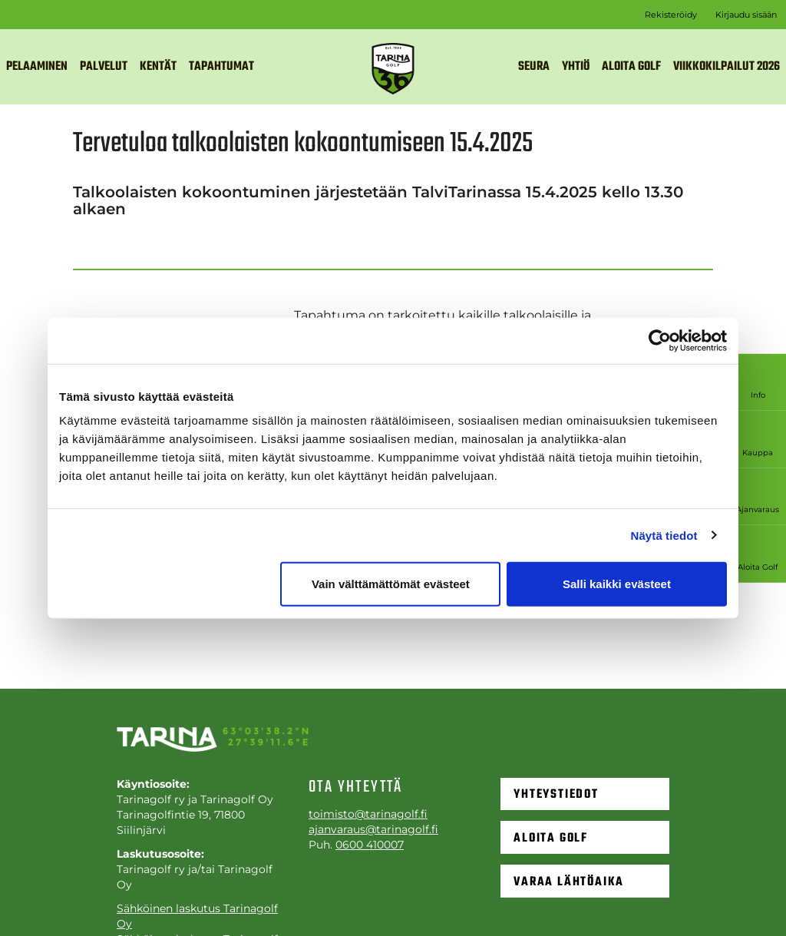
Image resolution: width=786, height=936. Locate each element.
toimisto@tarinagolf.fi (368, 814)
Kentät (158, 67)
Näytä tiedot (664, 534)
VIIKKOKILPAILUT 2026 (726, 67)
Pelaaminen (37, 67)
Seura (534, 67)
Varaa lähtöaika (569, 884)
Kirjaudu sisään (746, 14)
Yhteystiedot (556, 793)
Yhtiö (576, 67)
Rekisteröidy (671, 14)
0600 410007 (369, 845)
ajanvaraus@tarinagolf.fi (373, 829)
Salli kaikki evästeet (617, 583)
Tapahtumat (221, 67)
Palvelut (103, 67)
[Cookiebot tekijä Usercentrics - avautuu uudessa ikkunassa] (660, 340)
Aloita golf (631, 67)
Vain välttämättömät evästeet (391, 583)
